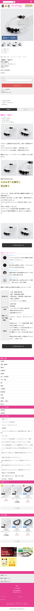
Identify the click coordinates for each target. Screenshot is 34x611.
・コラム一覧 (4, 435)
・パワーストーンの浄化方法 (8, 422)
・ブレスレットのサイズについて (9, 425)
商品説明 (8, 109)
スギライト (20, 56)
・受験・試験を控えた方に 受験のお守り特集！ (13, 476)
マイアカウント (3, 596)
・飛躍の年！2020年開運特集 (8, 472)
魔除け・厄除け (3, 56)
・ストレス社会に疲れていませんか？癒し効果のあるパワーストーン (16, 448)
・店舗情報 (3, 428)
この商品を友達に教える (5, 100)
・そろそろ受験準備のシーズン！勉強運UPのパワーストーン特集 (17, 445)
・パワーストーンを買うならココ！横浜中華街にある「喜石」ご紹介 (16, 432)
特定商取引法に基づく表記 (6, 92)
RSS (24, 604)
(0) (17, 1)
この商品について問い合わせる (6, 102)
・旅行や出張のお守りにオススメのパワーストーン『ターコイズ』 (16, 466)
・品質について (4, 419)
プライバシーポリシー (18, 604)
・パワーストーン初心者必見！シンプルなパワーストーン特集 (16, 438)
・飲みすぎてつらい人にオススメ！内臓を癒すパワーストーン (16, 469)
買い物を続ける (3, 104)
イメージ (25, 109)
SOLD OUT (17, 85)
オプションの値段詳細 (5, 89)
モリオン (24, 56)
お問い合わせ (3, 599)
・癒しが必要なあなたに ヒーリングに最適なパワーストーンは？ (16, 461)
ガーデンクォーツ (13, 56)
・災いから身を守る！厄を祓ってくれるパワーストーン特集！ (16, 442)
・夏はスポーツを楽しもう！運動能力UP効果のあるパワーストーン (17, 453)
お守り (8, 56)
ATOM (27, 604)
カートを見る (20, 596)
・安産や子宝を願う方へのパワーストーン (11, 457)
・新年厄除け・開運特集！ (7, 479)
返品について (3, 90)
